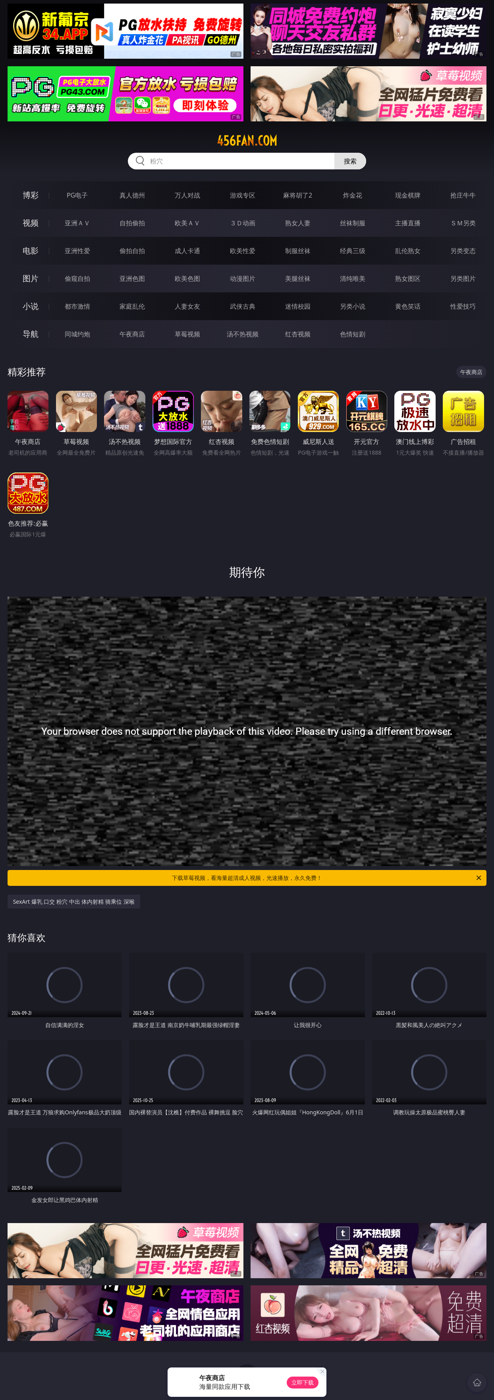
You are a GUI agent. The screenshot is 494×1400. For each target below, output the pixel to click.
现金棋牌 (408, 195)
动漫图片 (242, 278)
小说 (31, 306)
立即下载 (302, 1382)
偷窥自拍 (77, 278)
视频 (31, 222)
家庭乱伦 (132, 306)
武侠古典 (242, 306)
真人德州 (132, 195)
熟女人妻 (298, 223)
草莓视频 (187, 334)
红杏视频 (298, 334)
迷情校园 (298, 306)
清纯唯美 (352, 278)
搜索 (350, 161)
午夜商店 (132, 334)
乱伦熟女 (408, 250)
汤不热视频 (243, 334)
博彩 (31, 195)
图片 (31, 278)
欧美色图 (187, 278)
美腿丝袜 (298, 278)
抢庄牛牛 (463, 195)
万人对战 (187, 195)
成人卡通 (187, 250)
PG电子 (77, 195)
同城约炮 (77, 334)
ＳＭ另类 (463, 223)
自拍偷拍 (132, 223)
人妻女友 (187, 306)
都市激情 (77, 306)
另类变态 (463, 250)
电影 (31, 250)
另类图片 (463, 278)
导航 (31, 333)
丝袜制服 (352, 223)
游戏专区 (242, 195)
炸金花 (352, 195)
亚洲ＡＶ (77, 223)
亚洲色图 (132, 278)
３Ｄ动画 (242, 223)
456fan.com (247, 141)
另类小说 (352, 306)
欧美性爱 (242, 250)
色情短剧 (352, 334)
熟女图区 (408, 278)
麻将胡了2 (297, 195)
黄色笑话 (408, 306)
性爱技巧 (463, 306)
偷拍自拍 (132, 250)
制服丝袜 (298, 250)
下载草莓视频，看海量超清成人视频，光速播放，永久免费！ (327, 878)
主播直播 (408, 223)
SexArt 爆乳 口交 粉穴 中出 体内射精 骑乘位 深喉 (74, 901)
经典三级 (352, 250)
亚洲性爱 (77, 250)
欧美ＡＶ (187, 223)
